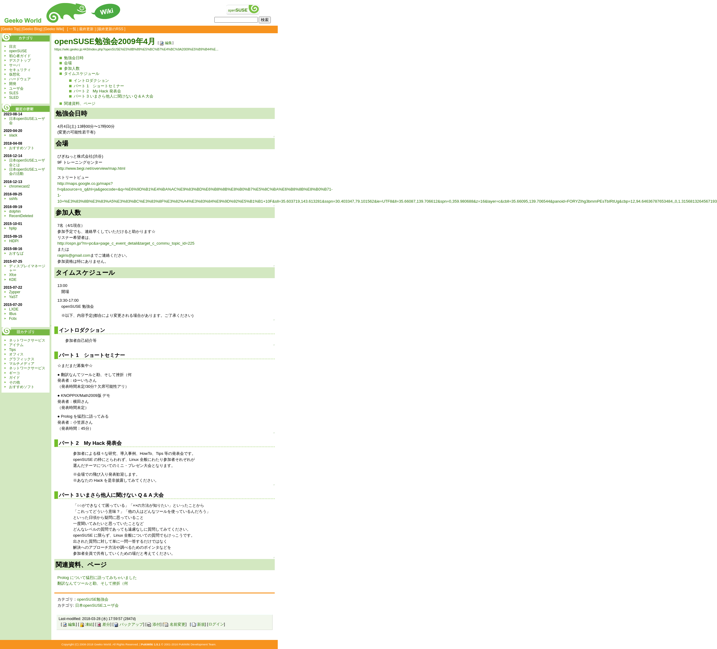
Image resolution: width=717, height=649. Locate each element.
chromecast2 (19, 186)
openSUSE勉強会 (92, 599)
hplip (13, 228)
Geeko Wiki (53, 29)
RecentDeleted (21, 216)
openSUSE (18, 51)
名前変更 (174, 624)
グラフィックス (21, 359)
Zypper (14, 292)
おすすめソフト (21, 148)
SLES (13, 93)
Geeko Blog (32, 29)
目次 (12, 46)
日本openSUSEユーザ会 (96, 605)
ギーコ (14, 373)
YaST (13, 297)
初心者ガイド (20, 56)
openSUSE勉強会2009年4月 (104, 41)
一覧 (72, 29)
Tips (12, 350)
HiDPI (13, 241)
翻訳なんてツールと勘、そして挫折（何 (92, 583)
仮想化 (14, 74)
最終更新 (86, 29)
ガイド (14, 377)
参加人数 (72, 68)
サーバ (14, 65)
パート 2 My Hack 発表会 (97, 91)
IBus (12, 314)
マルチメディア (21, 363)
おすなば (16, 253)
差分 (103, 624)
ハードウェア (20, 79)
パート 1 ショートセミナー (99, 86)
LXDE (13, 309)
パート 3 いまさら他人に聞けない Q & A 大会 (113, 96)
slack (13, 135)
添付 (153, 624)
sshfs (13, 199)
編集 (165, 43)
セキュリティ (20, 70)
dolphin (15, 211)
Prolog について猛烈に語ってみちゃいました (97, 577)
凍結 (86, 624)
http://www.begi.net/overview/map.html (91, 168)
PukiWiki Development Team (197, 644)
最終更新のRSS (110, 29)
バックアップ (128, 624)
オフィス (16, 354)
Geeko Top (11, 29)
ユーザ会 (16, 88)
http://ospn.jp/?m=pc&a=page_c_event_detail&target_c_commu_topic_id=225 (125, 243)
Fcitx (13, 318)
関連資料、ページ (79, 103)
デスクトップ (20, 60)
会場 (68, 63)
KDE (13, 280)
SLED (13, 97)
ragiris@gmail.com (73, 255)
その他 (14, 382)
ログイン (216, 624)
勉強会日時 (74, 58)
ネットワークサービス (27, 340)
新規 (198, 624)
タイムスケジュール (81, 73)
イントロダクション (91, 80)
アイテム (16, 345)
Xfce (12, 275)
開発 (12, 84)
